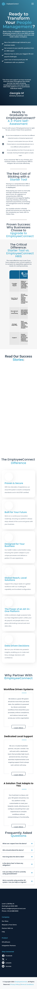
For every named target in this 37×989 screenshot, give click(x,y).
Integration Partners (9, 945)
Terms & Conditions (27, 984)
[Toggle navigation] (32, 4)
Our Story (5, 921)
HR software (6, 942)
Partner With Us (7, 928)
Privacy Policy (15, 984)
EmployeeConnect (21, 982)
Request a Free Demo (9, 925)
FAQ (3, 932)
